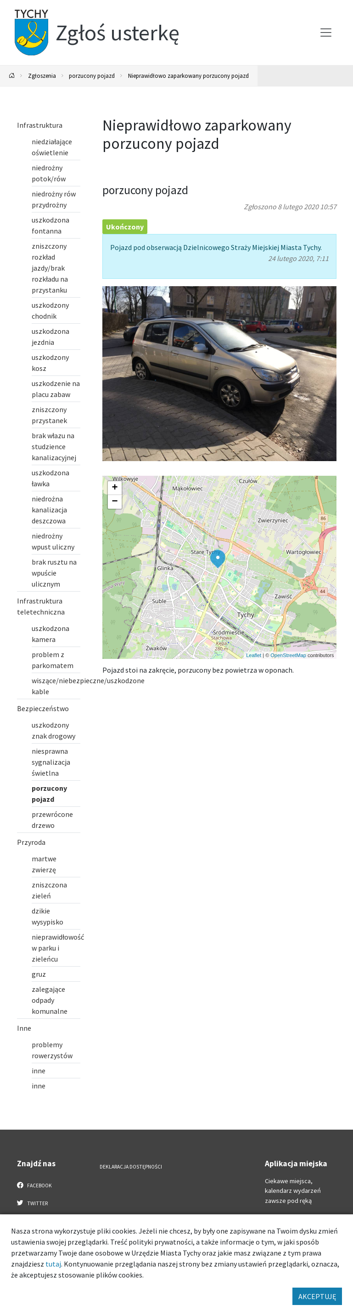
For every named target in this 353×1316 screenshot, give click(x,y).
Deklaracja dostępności (131, 1167)
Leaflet (253, 655)
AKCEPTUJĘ (317, 1296)
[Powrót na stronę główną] (12, 75)
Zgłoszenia (42, 75)
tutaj (53, 1263)
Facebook (34, 1185)
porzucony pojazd (92, 75)
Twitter (32, 1203)
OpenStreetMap (288, 655)
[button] (217, 559)
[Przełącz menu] (326, 32)
